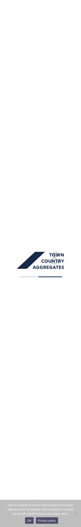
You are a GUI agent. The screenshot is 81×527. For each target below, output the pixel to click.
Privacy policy (47, 520)
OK (29, 520)
